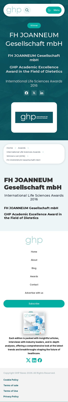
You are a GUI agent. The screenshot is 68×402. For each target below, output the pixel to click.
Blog (34, 268)
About (34, 260)
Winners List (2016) (16, 156)
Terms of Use (10, 391)
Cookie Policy (10, 380)
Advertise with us (34, 293)
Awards (22, 148)
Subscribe (34, 303)
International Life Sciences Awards (23, 152)
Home (10, 148)
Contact (34, 284)
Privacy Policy (11, 396)
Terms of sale (10, 385)
